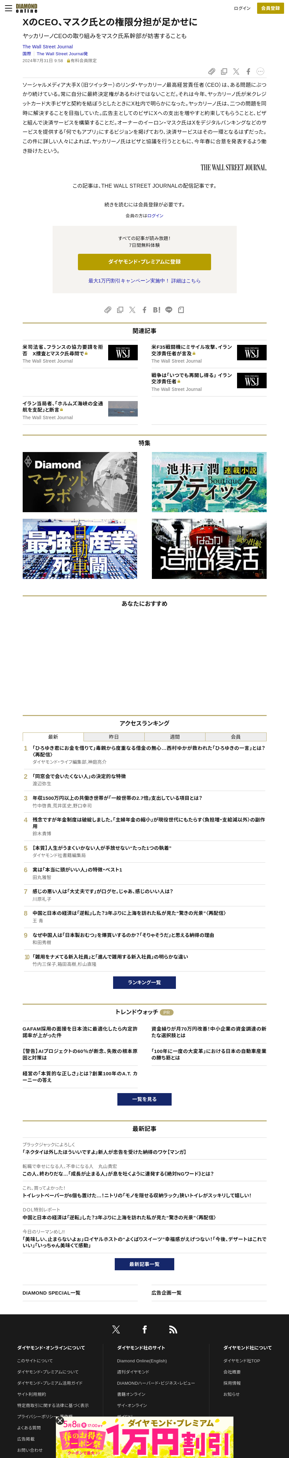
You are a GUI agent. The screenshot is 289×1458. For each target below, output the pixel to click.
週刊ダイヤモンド (133, 1372)
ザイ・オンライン (132, 1405)
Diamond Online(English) (142, 1360)
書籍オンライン (131, 1394)
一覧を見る (144, 1099)
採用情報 (232, 1383)
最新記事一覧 (145, 1264)
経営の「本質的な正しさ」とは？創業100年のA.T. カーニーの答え (80, 1077)
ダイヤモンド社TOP (241, 1360)
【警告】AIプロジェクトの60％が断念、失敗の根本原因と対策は (80, 1054)
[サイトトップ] (24, 8)
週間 (175, 737)
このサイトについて (35, 1360)
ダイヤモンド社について (247, 1347)
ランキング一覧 (144, 982)
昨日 (114, 737)
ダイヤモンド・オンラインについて (51, 1347)
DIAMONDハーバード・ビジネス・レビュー (156, 1383)
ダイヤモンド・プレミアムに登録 (144, 262)
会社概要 (232, 1372)
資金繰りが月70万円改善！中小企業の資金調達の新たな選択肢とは (209, 1032)
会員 (236, 737)
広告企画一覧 (167, 1293)
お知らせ (231, 1394)
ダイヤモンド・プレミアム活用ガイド (50, 1383)
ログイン (242, 8)
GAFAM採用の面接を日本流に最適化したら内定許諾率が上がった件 (80, 1032)
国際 (27, 53)
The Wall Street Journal (48, 46)
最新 (53, 737)
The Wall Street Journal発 (62, 53)
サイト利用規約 (31, 1394)
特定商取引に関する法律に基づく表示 (53, 1405)
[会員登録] (270, 8)
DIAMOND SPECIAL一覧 (52, 1293)
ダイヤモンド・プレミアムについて (48, 1372)
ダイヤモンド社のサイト (141, 1347)
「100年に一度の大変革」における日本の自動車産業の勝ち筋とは (209, 1054)
